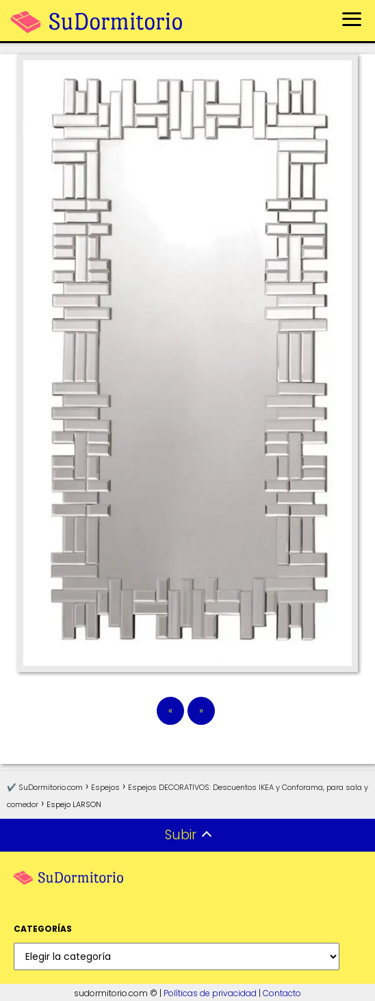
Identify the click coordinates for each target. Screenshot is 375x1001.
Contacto (282, 993)
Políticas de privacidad (210, 993)
